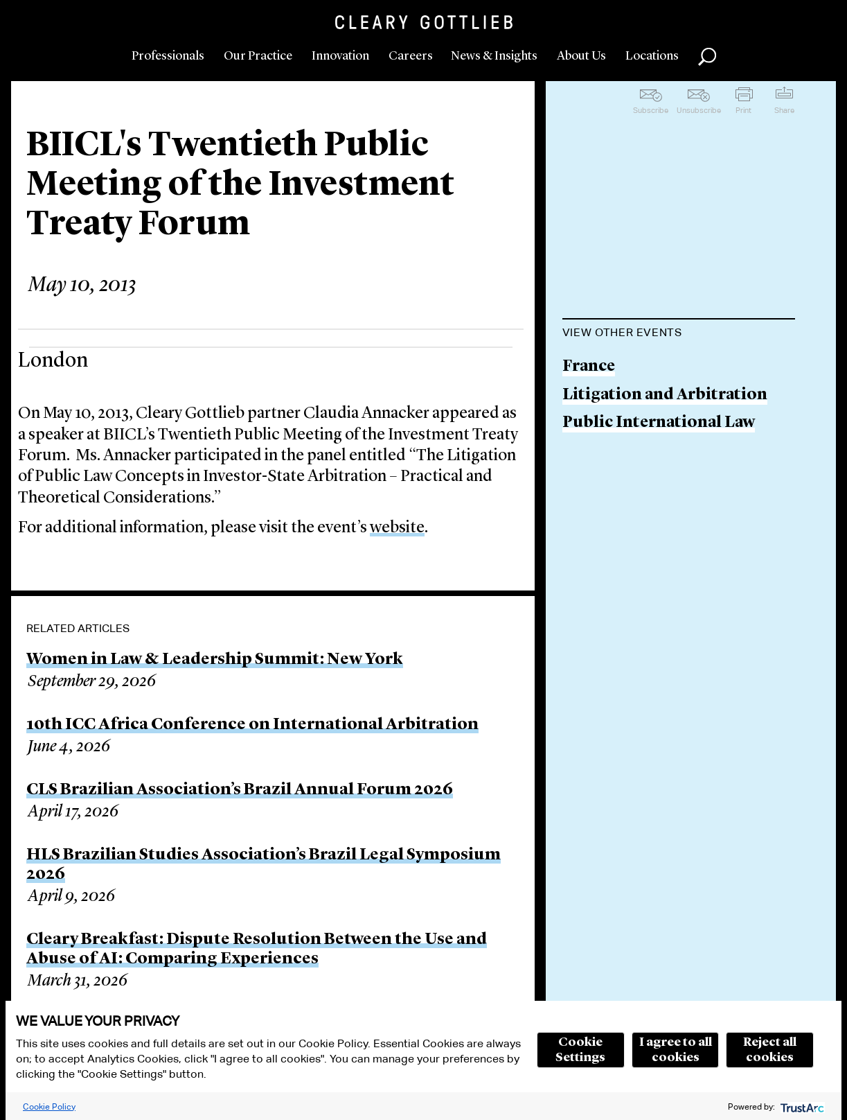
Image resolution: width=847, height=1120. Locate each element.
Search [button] (707, 57)
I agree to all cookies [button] (675, 1050)
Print (743, 110)
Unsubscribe (699, 110)
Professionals (168, 56)
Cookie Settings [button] (580, 1050)
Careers (411, 56)
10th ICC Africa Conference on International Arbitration (252, 725)
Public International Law (658, 423)
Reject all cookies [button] (769, 1050)
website (397, 528)
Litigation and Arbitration (664, 395)
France (588, 367)
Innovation (340, 56)
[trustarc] (801, 1106)
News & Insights (494, 56)
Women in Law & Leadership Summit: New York (214, 659)
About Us (581, 56)
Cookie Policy (49, 1106)
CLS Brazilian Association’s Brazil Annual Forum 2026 (239, 790)
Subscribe (650, 110)
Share (784, 110)
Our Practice (258, 56)
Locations (652, 56)
